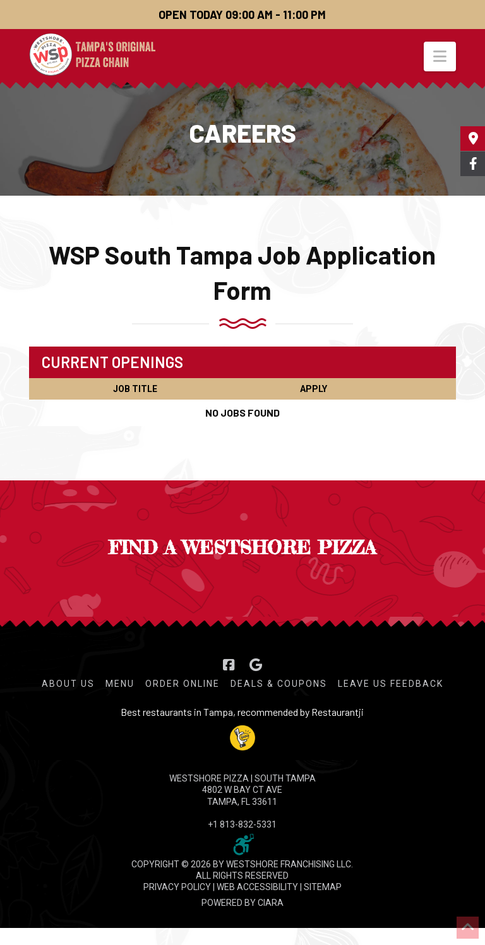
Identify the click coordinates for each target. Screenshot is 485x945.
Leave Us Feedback (390, 684)
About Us (68, 684)
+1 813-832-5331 (242, 824)
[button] (440, 56)
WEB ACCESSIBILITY (257, 887)
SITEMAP (323, 887)
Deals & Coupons (279, 684)
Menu (120, 684)
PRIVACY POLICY (177, 887)
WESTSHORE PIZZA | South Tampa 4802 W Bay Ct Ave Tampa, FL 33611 (242, 789)
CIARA (271, 903)
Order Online (182, 684)
